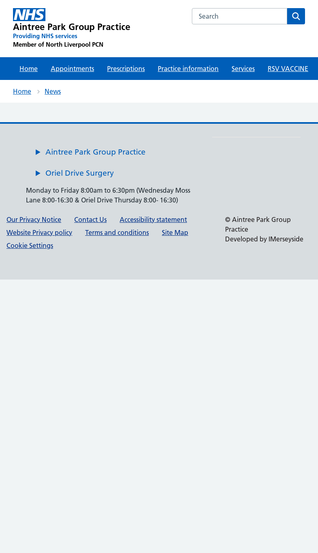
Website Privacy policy (39, 232)
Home (28, 69)
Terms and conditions (117, 232)
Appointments (72, 69)
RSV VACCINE (288, 69)
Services (243, 69)
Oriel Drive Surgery (79, 173)
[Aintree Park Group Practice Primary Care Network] (71, 28)
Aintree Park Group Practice (95, 152)
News (53, 91)
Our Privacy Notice (33, 219)
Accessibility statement (153, 219)
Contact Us (90, 219)
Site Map (175, 232)
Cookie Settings (29, 245)
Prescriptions (126, 69)
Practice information (188, 69)
